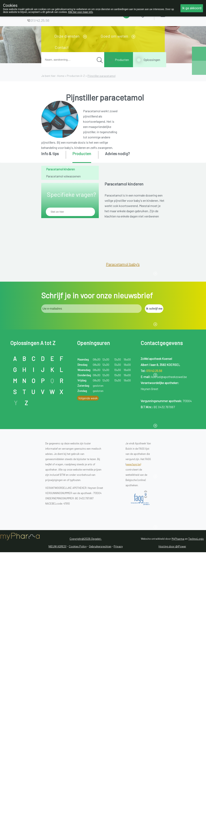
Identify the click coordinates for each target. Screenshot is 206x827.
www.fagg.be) (133, 702)
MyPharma (178, 777)
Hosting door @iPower (172, 785)
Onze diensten (67, 36)
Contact (62, 47)
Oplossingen (152, 60)
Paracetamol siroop (123, 416)
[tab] (53, 156)
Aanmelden (177, 14)
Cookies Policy (78, 785)
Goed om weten (114, 36)
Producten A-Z (76, 75)
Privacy (118, 785)
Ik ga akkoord (191, 8)
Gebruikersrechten (100, 785)
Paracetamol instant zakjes (129, 466)
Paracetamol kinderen (60, 169)
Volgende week (88, 637)
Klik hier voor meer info (80, 12)
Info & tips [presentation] (50, 153)
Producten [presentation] (81, 153)
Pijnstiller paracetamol (101, 75)
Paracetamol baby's (123, 264)
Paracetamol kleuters (124, 314)
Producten (122, 60)
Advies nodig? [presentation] (117, 153)
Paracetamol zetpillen (125, 517)
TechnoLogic (196, 777)
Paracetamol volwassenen (63, 176)
